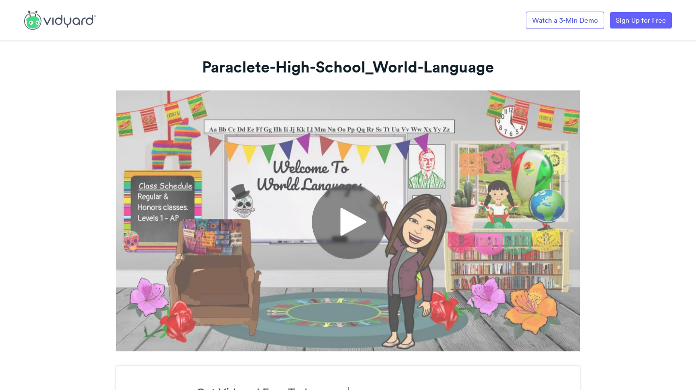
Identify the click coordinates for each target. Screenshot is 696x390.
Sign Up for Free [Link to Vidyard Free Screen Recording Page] (641, 20)
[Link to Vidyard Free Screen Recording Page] (60, 19)
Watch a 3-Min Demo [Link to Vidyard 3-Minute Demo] (565, 20)
